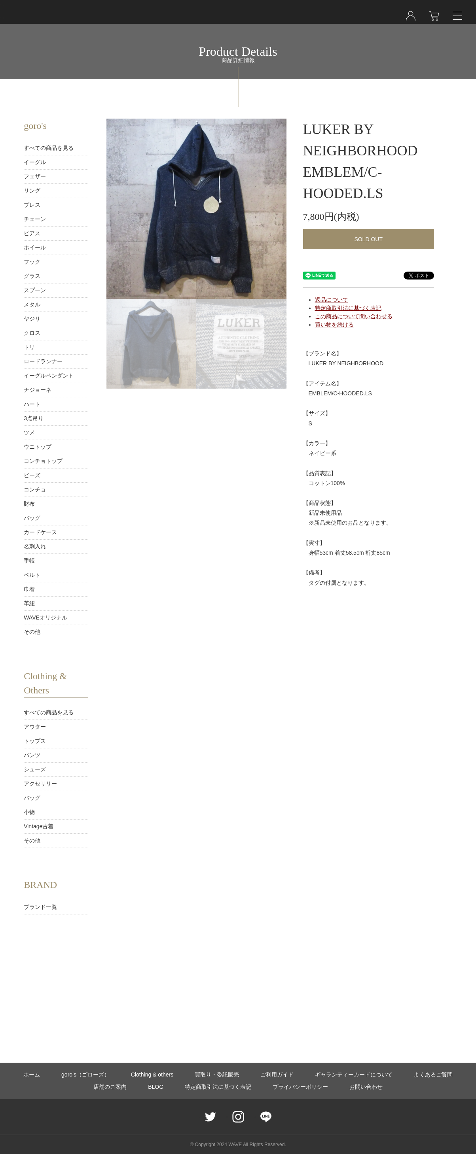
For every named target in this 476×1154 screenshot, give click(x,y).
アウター (35, 726)
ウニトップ (37, 447)
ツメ (29, 432)
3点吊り (34, 418)
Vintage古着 (38, 826)
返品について (331, 300)
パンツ (32, 755)
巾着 (29, 589)
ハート (32, 404)
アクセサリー (40, 783)
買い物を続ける (334, 324)
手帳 (29, 560)
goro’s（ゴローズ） (85, 1074)
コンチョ (35, 489)
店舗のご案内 (110, 1087)
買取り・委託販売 (217, 1074)
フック (32, 262)
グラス (32, 276)
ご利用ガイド (277, 1074)
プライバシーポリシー (300, 1087)
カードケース (40, 532)
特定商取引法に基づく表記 (348, 308)
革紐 (29, 603)
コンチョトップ (43, 461)
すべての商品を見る (49, 148)
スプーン (35, 290)
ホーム (31, 1074)
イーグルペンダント (49, 375)
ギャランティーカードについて (354, 1074)
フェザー (35, 176)
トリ (29, 347)
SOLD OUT (368, 239)
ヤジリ (32, 318)
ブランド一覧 (40, 907)
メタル (32, 304)
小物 (29, 812)
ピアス (32, 233)
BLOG (155, 1087)
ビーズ (32, 475)
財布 (29, 504)
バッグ (32, 518)
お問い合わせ (366, 1087)
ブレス (32, 205)
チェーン (35, 219)
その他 (32, 632)
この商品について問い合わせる (354, 316)
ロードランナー (43, 361)
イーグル (35, 162)
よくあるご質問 (433, 1074)
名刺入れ (35, 546)
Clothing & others (152, 1074)
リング (32, 190)
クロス (32, 333)
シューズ (35, 769)
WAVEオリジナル (45, 617)
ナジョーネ (37, 390)
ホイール (35, 247)
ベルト (32, 575)
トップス (35, 741)
